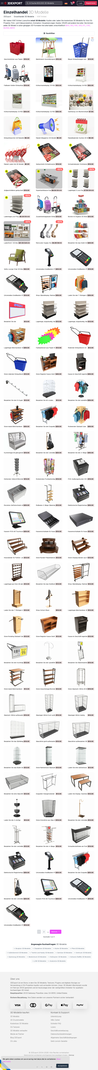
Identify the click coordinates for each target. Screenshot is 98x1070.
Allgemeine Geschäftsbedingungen (64, 1037)
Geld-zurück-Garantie (59, 1041)
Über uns (15, 979)
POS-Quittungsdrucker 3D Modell (79, 479)
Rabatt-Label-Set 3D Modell (14, 164)
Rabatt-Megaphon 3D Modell (46, 138)
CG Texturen (15, 1027)
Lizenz (53, 1027)
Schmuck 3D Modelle (82, 953)
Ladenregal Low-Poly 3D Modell (15, 217)
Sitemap (71, 1055)
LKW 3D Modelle (39, 961)
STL (84, 25)
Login (80, 3)
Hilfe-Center (55, 1020)
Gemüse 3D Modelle (64, 953)
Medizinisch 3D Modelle (36, 957)
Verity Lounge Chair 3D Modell (14, 269)
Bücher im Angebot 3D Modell (78, 217)
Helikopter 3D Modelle (57, 957)
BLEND (6, 28)
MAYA (12, 28)
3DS (80, 25)
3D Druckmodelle (17, 1020)
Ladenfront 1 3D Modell (12, 243)
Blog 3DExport (16, 1037)
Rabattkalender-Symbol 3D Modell (80, 138)
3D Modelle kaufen (19, 1012)
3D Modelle (14, 1016)
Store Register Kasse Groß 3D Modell (49, 374)
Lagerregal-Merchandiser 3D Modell (16, 348)
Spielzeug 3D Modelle (16, 957)
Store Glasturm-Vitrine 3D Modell (79, 689)
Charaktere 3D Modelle (41, 948)
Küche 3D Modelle (60, 948)
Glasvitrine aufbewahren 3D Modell (80, 741)
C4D (88, 25)
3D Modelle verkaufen (18, 1030)
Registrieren (90, 3)
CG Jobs (13, 1041)
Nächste (55, 932)
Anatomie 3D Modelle (57, 961)
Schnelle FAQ (56, 1023)
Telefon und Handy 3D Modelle (41, 953)
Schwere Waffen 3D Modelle (80, 957)
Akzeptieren (62, 1066)
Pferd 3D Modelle (77, 948)
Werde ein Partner (17, 1034)
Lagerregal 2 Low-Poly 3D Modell (79, 190)
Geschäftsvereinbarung (59, 1030)
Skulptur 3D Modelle (22, 948)
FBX (76, 25)
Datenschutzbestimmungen (61, 1034)
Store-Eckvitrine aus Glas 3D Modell (48, 820)
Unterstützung (56, 1016)
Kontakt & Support (60, 1012)
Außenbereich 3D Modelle (17, 953)
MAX (67, 25)
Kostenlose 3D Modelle (19, 1023)
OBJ (72, 25)
